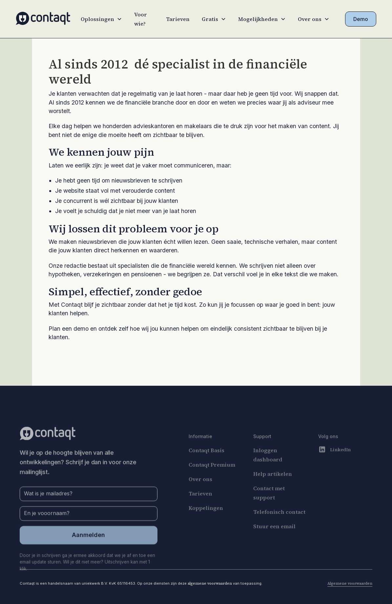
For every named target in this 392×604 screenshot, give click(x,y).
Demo (360, 19)
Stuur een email (275, 538)
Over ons (200, 491)
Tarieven (178, 19)
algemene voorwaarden (210, 583)
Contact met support (269, 505)
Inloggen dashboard (268, 467)
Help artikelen (273, 486)
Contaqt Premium (212, 477)
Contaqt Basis (206, 462)
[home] (43, 19)
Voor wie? (140, 19)
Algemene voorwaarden (349, 583)
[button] (101, 19)
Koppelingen (206, 520)
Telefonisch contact (280, 524)
